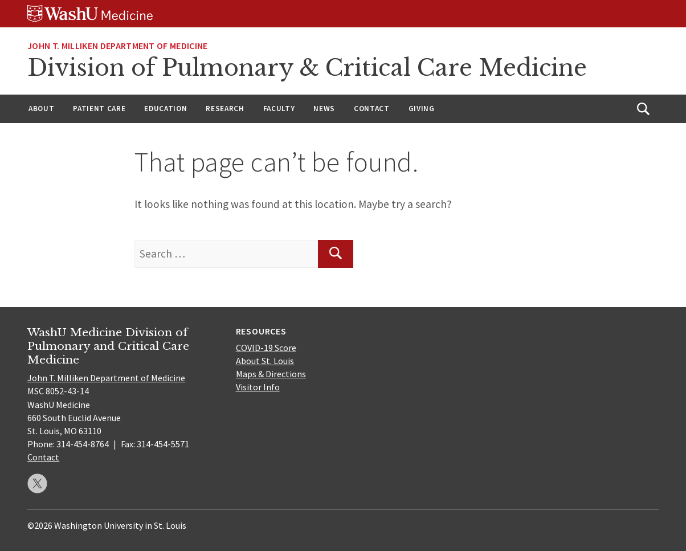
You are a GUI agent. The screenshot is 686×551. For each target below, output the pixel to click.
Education (165, 108)
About (41, 108)
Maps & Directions (271, 373)
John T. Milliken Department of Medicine (117, 45)
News (324, 108)
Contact (372, 108)
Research (225, 108)
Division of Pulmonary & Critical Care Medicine (307, 68)
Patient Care (99, 108)
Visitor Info (258, 387)
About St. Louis (265, 360)
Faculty (279, 108)
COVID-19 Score (266, 347)
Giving (422, 108)
